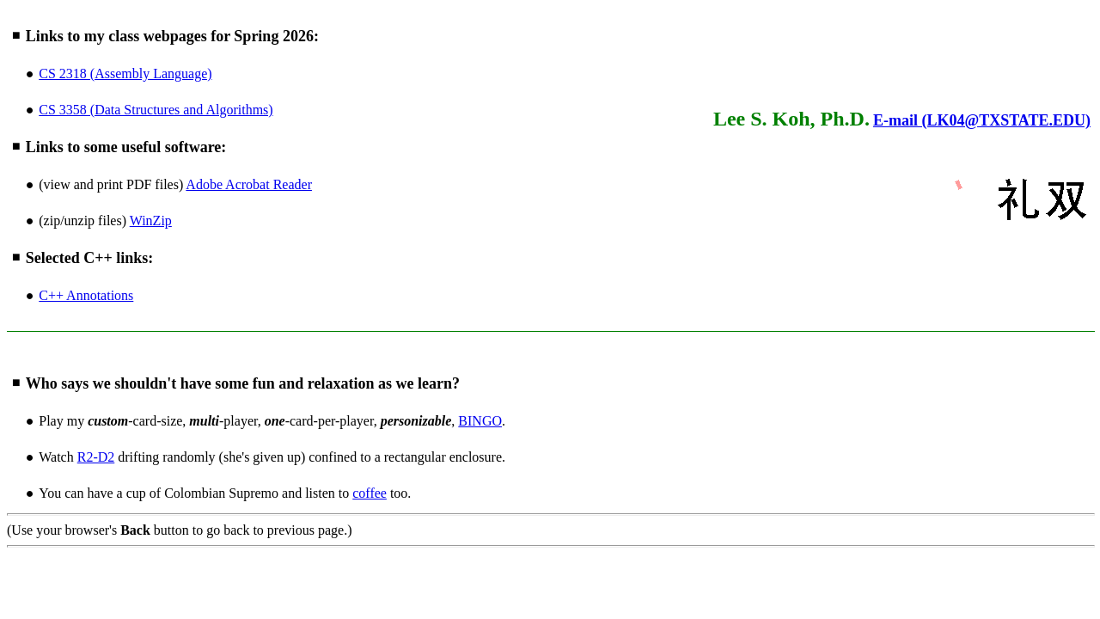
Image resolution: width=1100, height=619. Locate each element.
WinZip (151, 220)
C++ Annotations (86, 295)
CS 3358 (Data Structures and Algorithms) (155, 109)
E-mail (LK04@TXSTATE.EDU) (982, 120)
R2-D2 (96, 457)
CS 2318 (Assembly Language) (125, 73)
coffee (369, 493)
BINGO (480, 421)
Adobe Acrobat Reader (249, 184)
